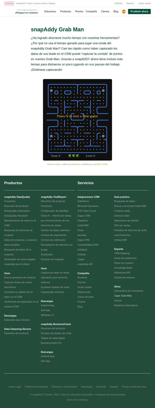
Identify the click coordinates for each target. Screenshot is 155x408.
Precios (79, 11)
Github (58, 164)
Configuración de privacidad (110, 394)
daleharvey (75, 164)
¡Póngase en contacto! (26, 13)
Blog (115, 11)
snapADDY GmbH (100, 164)
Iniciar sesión (144, 3)
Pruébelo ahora (139, 11)
